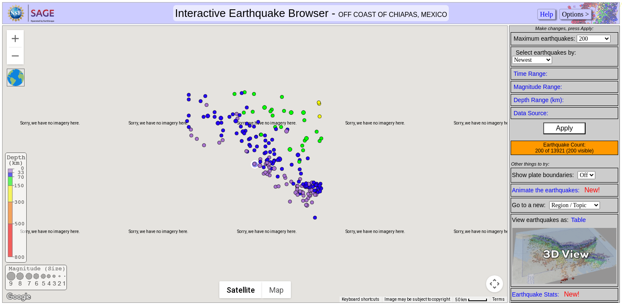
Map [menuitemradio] (277, 290)
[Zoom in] (15, 38)
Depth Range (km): (539, 100)
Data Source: (531, 113)
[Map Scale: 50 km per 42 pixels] (471, 299)
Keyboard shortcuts (360, 299)
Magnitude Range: (538, 86)
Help (546, 14)
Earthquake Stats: (545, 294)
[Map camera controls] (494, 283)
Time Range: (530, 73)
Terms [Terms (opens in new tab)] (498, 299)
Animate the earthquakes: (556, 190)
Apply (564, 128)
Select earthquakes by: (546, 52)
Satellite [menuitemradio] (241, 290)
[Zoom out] (15, 55)
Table (578, 219)
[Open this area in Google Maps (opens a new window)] (19, 296)
